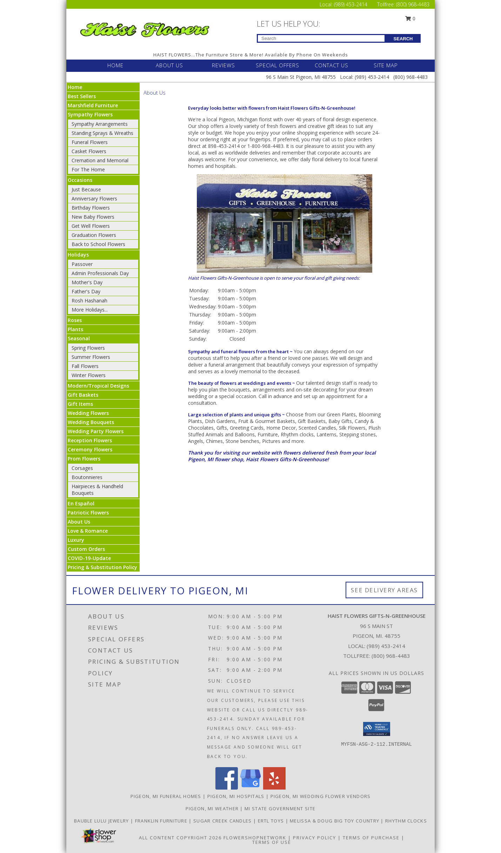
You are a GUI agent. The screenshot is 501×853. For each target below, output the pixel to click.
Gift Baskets (83, 394)
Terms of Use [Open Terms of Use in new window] (271, 842)
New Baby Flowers (93, 216)
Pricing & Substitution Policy (102, 567)
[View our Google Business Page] (250, 787)
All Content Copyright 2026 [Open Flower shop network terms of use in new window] (180, 837)
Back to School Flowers (98, 244)
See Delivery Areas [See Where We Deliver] (384, 590)
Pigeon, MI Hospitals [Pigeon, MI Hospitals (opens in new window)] (236, 796)
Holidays (78, 254)
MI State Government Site (280, 808)
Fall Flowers (85, 366)
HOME (115, 65)
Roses (75, 320)
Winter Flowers (89, 375)
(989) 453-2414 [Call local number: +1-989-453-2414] (386, 645)
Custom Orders (86, 549)
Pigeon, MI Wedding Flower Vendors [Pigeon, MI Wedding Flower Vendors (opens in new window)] (320, 796)
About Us (79, 521)
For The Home (88, 169)
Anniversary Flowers (94, 198)
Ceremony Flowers (90, 449)
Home (75, 87)
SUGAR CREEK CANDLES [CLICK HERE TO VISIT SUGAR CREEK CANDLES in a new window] (223, 821)
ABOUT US (169, 65)
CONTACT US (331, 65)
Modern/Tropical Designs (98, 385)
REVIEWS (223, 65)
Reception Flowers (90, 440)
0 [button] (410, 18)
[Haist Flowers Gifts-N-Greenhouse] (144, 28)
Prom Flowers (84, 458)
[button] (376, 729)
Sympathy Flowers (90, 114)
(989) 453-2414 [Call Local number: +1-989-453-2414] (351, 4)
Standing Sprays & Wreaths (102, 133)
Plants (75, 329)
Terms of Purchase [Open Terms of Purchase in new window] (371, 837)
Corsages (82, 468)
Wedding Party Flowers (95, 431)
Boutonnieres (87, 477)
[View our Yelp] (274, 787)
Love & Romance (88, 530)
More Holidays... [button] (90, 309)
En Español (81, 503)
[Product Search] (321, 38)
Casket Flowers (89, 151)
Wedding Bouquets (91, 422)
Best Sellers (82, 96)
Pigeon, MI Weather (212, 808)
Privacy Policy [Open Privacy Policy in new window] (314, 837)
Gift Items (80, 404)
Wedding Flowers (88, 413)
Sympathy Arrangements (100, 124)
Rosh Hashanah (89, 300)
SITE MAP (386, 65)
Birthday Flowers (91, 207)
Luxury (76, 540)
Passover (82, 264)
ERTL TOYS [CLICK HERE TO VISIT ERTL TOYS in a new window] (272, 821)
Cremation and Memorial (100, 160)
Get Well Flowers (91, 226)
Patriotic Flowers (88, 512)
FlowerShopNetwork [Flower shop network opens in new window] (254, 837)
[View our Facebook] (226, 787)
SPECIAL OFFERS (277, 65)
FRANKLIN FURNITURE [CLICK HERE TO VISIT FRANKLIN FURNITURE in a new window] (162, 821)
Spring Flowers (88, 347)
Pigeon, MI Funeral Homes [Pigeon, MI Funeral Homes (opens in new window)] (166, 796)
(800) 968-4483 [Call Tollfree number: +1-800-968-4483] (412, 4)
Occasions (80, 180)
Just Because (86, 189)
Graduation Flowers (94, 235)
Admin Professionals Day (100, 273)
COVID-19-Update (89, 558)
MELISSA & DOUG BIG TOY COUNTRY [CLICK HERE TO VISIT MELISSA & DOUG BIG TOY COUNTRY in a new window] (335, 821)
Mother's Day (87, 282)
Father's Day (86, 291)
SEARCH (403, 38)
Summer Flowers (91, 357)
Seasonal (79, 338)
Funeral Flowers (90, 142)
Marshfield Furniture (93, 105)
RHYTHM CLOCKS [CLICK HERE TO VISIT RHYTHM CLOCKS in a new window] (406, 821)
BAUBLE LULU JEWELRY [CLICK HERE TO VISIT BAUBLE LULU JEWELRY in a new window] (102, 821)
